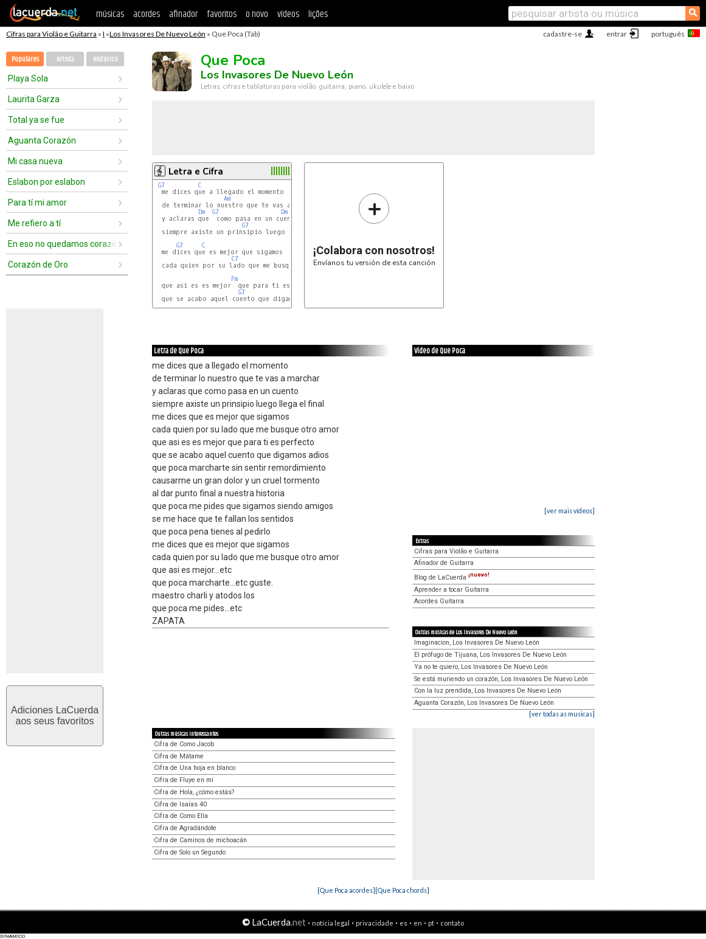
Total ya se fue (36, 120)
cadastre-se (562, 33)
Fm (234, 279)
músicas (110, 14)
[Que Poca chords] (402, 890)
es (403, 923)
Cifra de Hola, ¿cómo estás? (194, 792)
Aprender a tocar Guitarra (451, 590)
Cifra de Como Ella (181, 816)
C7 (234, 259)
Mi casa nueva (35, 161)
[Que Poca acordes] (346, 890)
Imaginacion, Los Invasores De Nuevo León (476, 642)
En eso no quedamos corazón (62, 244)
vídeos (288, 14)
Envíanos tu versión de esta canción (374, 230)
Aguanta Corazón (42, 140)
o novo (257, 14)
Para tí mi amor (37, 202)
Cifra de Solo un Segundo (190, 852)
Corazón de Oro (38, 264)
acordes (146, 14)
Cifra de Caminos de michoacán (200, 840)
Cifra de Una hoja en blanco (194, 768)
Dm (201, 212)
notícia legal (331, 923)
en (418, 923)
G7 (161, 185)
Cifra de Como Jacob (184, 744)
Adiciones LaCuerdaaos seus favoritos (55, 715)
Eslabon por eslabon (46, 182)
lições (318, 14)
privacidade (374, 923)
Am (227, 199)
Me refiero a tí (34, 223)
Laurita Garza (34, 99)
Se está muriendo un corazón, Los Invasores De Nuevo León (501, 679)
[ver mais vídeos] (569, 511)
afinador (183, 14)
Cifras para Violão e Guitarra (51, 33)
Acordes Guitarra (439, 601)
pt (431, 923)
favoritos (222, 14)
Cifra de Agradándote (185, 828)
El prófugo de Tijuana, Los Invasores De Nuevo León (490, 655)
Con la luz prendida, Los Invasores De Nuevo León (487, 691)
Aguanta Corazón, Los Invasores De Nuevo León (484, 703)
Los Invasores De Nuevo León (157, 33)
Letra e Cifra (195, 171)
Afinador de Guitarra (444, 563)
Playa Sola (28, 78)
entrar (616, 33)
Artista (65, 59)
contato (452, 923)
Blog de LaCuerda (452, 577)
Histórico (105, 59)
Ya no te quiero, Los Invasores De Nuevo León (481, 667)
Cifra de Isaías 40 (180, 804)
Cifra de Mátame (179, 756)
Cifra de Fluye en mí (183, 780)
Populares (25, 59)
